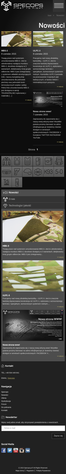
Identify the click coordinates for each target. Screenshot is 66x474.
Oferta (3, 398)
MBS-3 (4, 51)
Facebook (3, 450)
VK (27, 450)
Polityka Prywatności (43, 471)
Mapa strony (20, 471)
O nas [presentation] (12, 199)
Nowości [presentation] (13, 192)
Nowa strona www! (42, 111)
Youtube (15, 450)
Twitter (9, 450)
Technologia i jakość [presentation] (20, 205)
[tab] (33, 192)
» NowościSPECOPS (22, 6)
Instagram (21, 450)
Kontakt (4, 410)
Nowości (4, 395)
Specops (11, 378)
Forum (3, 404)
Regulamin (30, 471)
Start (49, 15)
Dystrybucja (6, 401)
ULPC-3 (36, 51)
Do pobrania (6, 407)
